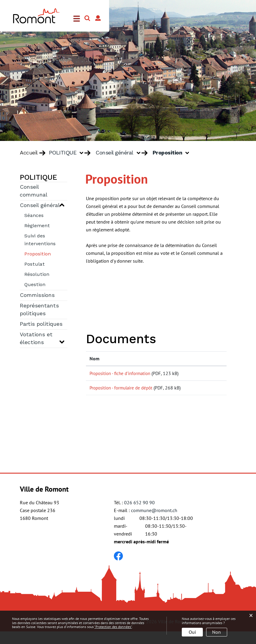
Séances (34, 215)
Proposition (45, 253)
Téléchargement (205, 374)
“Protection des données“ (113, 626)
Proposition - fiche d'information (122, 373)
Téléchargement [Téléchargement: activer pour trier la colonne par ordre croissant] (205, 359)
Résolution (36, 274)
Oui (192, 632)
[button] (68, 153)
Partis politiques (41, 324)
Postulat (34, 264)
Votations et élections (36, 338)
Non (216, 632)
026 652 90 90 (139, 515)
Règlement (37, 226)
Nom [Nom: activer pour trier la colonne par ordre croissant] (94, 359)
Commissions (37, 295)
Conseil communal (33, 191)
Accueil (29, 153)
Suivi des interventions (40, 240)
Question (34, 284)
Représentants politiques (39, 309)
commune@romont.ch (154, 523)
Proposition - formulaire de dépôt (123, 394)
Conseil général (40, 205)
